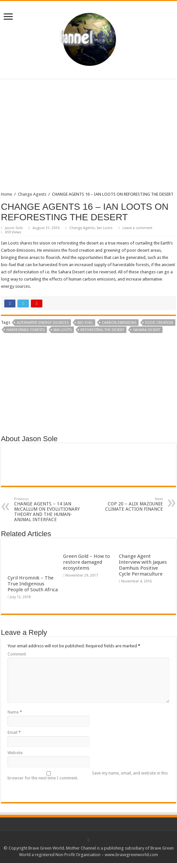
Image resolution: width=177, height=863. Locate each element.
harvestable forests (26, 330)
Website (15, 752)
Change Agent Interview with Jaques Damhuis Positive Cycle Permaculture (143, 565)
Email (14, 732)
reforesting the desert (102, 330)
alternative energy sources (43, 323)
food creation (159, 323)
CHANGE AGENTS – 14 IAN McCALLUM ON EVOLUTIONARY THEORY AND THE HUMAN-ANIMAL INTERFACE (47, 509)
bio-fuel (85, 323)
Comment (17, 654)
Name (15, 712)
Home (6, 194)
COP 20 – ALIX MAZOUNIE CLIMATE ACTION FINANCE (129, 504)
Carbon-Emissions (119, 323)
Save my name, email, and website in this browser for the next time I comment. (88, 775)
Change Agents (32, 194)
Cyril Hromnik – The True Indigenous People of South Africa (33, 584)
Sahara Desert (146, 330)
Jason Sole (14, 228)
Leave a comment (137, 228)
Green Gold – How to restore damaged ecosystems (86, 562)
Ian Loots (105, 228)
